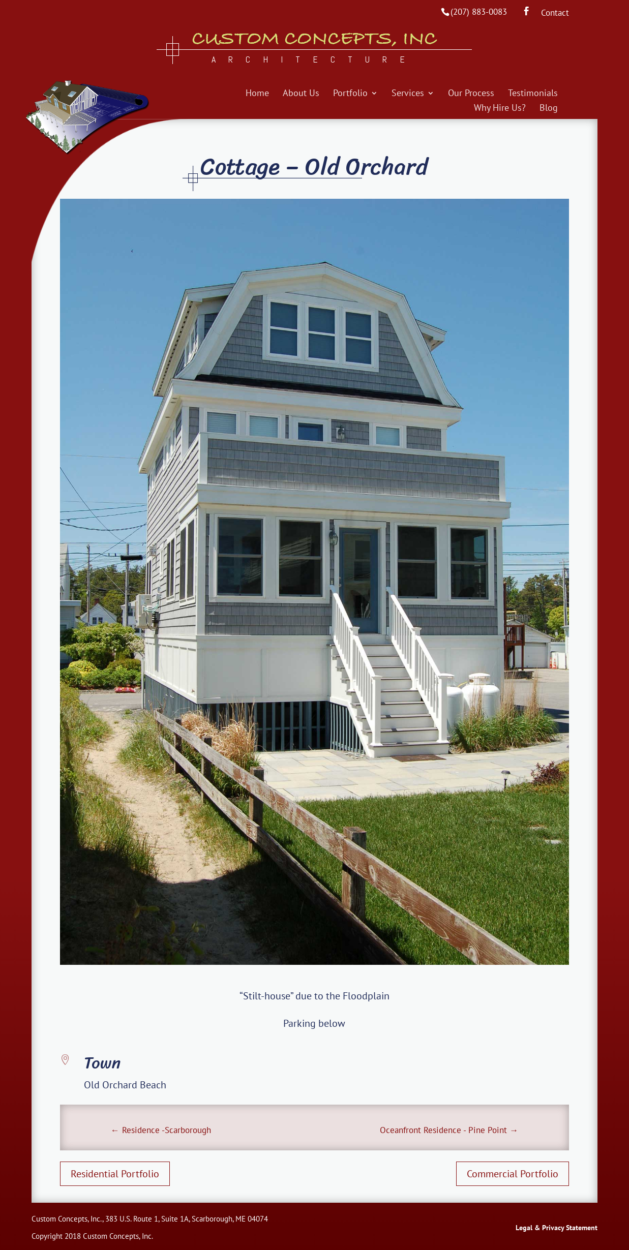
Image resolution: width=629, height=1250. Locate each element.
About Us (301, 94)
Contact (555, 13)
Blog (549, 108)
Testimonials (533, 94)
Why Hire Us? (500, 108)
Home (257, 94)
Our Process (471, 94)
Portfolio (350, 94)
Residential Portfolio (115, 1173)
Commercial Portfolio (512, 1173)
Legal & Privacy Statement (556, 1227)
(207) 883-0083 (479, 11)
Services (408, 94)
